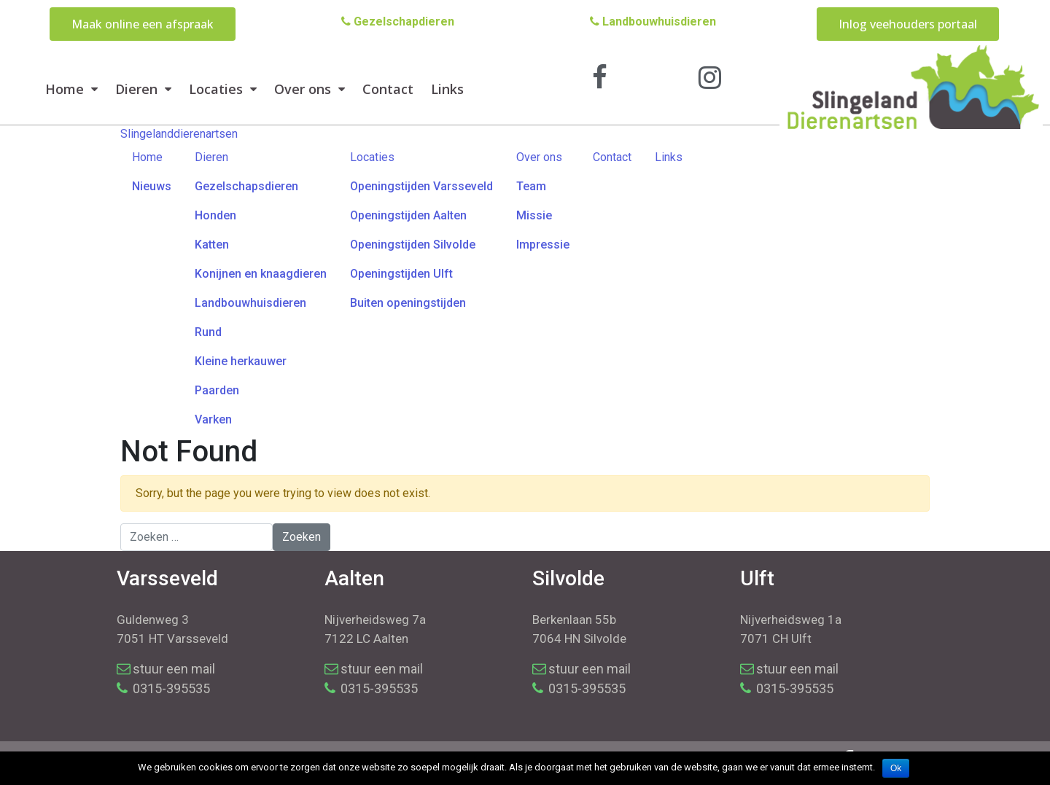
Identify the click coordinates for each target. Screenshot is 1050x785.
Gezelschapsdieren (246, 186)
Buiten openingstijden (408, 303)
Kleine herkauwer (241, 361)
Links (447, 89)
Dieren (143, 89)
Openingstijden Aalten (408, 215)
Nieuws (151, 186)
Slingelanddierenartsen (179, 134)
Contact (387, 89)
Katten (212, 244)
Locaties (223, 89)
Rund (208, 332)
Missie (534, 215)
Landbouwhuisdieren (653, 21)
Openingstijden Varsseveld (421, 186)
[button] (143, 24)
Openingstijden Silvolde (412, 244)
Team (531, 186)
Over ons (309, 89)
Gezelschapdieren (397, 21)
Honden (215, 215)
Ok (895, 768)
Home (71, 89)
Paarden (217, 390)
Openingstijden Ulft (401, 274)
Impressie (542, 244)
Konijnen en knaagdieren (261, 274)
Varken (213, 419)
